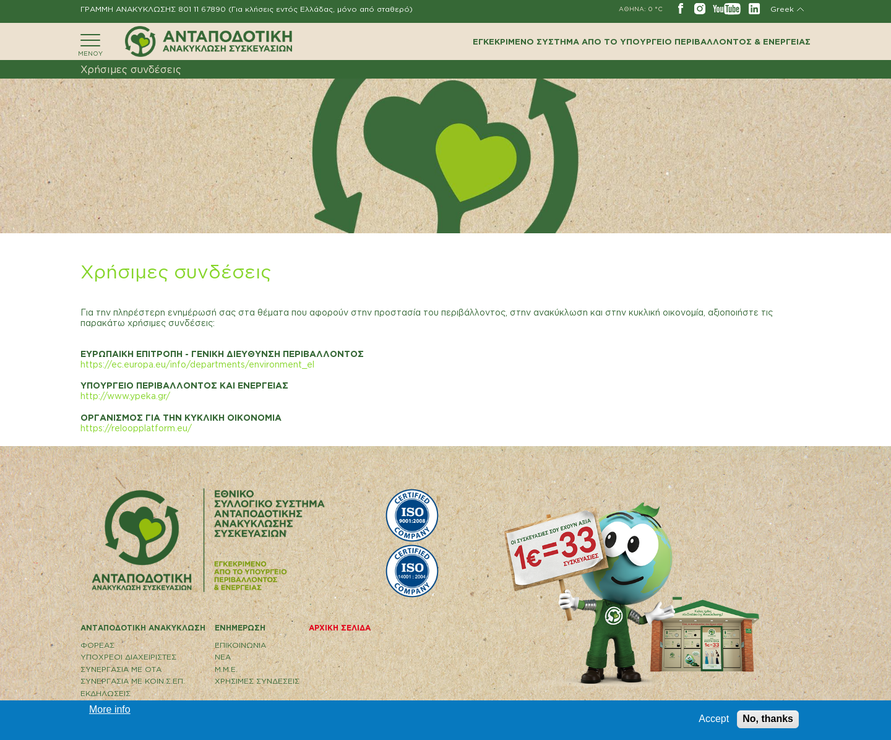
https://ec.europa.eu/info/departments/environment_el (197, 364)
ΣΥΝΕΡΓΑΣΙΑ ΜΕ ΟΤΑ (120, 669)
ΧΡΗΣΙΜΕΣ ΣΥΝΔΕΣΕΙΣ (257, 681)
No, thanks (767, 718)
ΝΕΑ (223, 657)
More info (110, 709)
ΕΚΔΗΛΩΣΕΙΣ (105, 693)
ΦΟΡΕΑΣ (97, 645)
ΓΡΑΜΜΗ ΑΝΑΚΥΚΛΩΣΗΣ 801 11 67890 (153, 9)
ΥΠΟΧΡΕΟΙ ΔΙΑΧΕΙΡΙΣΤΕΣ (128, 657)
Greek (782, 9)
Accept (714, 718)
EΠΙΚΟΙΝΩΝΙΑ (240, 645)
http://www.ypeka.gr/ (125, 395)
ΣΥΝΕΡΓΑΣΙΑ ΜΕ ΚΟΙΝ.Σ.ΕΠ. (132, 681)
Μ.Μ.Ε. (226, 669)
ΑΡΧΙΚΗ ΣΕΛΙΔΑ (340, 628)
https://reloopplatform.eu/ (136, 427)
